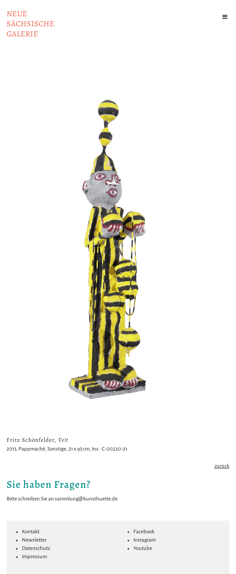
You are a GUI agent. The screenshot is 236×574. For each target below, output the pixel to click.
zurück (222, 466)
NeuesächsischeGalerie (30, 23)
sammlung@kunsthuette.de (86, 499)
